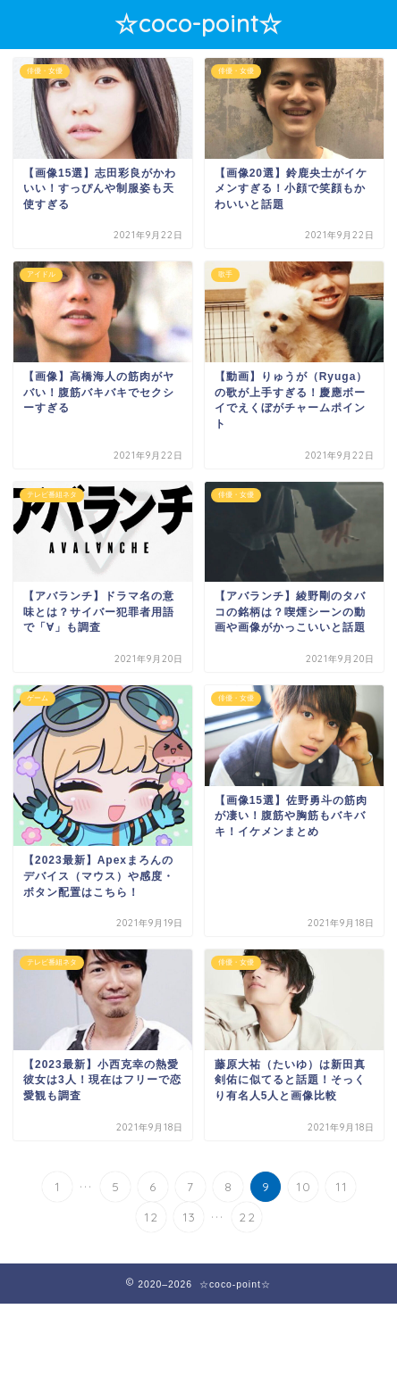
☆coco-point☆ (198, 23)
